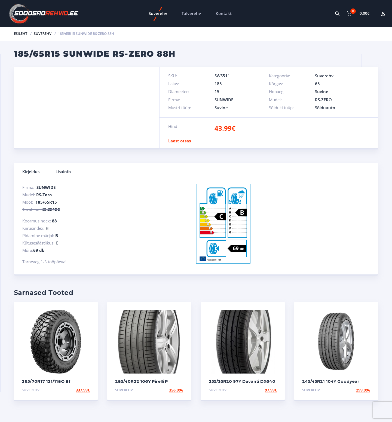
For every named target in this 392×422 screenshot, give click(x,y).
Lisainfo (63, 171)
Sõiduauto (325, 107)
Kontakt (224, 13)
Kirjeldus (30, 171)
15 (217, 91)
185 (218, 83)
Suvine (321, 91)
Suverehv (158, 13)
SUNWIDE (224, 99)
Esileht (20, 33)
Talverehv (191, 13)
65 (317, 83)
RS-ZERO (323, 99)
